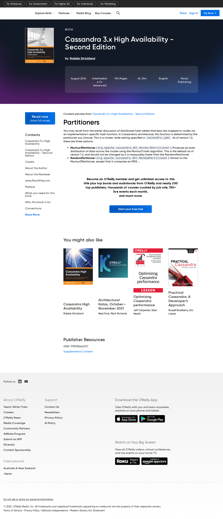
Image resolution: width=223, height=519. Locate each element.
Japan (7, 473)
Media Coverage (14, 423)
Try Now (210, 13)
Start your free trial (130, 209)
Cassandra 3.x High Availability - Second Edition (38, 153)
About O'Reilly (14, 400)
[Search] (118, 13)
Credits (29, 161)
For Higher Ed (62, 3)
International (13, 461)
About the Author (36, 168)
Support (51, 400)
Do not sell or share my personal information (28, 499)
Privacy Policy (53, 417)
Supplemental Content (78, 351)
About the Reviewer (37, 174)
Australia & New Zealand (19, 468)
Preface (30, 187)
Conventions (33, 208)
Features (65, 13)
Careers (8, 412)
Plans (183, 13)
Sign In (193, 13)
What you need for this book (40, 194)
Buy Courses (103, 13)
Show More (32, 214)
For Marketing (108, 3)
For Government (38, 3)
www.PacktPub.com (37, 180)
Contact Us (52, 407)
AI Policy (50, 423)
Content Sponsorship (17, 450)
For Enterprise (14, 3)
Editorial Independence (55, 510)
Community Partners (16, 428)
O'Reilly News (12, 417)
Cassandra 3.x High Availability (37, 142)
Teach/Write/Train (15, 407)
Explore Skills (44, 13)
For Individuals (85, 3)
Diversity (9, 444)
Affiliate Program (14, 434)
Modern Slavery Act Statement (87, 510)
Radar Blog (83, 13)
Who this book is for (38, 202)
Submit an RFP (12, 439)
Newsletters (52, 412)
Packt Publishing (184, 80)
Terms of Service (12, 510)
